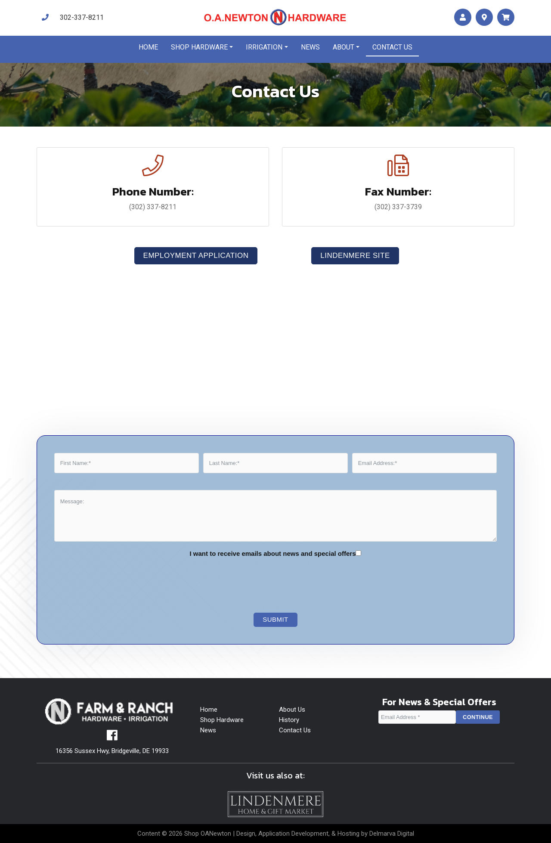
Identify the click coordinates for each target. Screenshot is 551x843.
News (310, 47)
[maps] (484, 17)
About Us (292, 709)
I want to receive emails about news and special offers (273, 553)
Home (148, 47)
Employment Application (196, 255)
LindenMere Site (355, 255)
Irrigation (264, 47)
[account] (462, 17)
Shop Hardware (199, 47)
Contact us (392, 47)
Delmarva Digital (391, 833)
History (289, 720)
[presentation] (269, 585)
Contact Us (295, 730)
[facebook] (112, 737)
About (343, 47)
